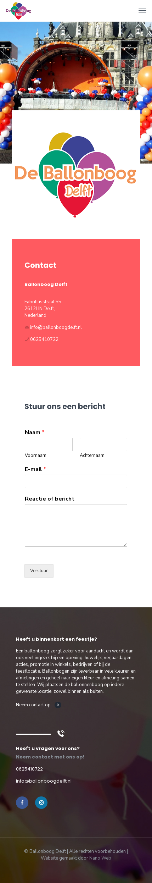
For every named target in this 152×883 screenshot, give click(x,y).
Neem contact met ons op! (50, 757)
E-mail (35, 469)
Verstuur (39, 571)
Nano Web (100, 858)
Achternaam (92, 456)
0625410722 (44, 339)
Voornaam (35, 456)
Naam (34, 432)
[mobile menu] (142, 11)
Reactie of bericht (49, 499)
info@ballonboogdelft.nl (56, 327)
